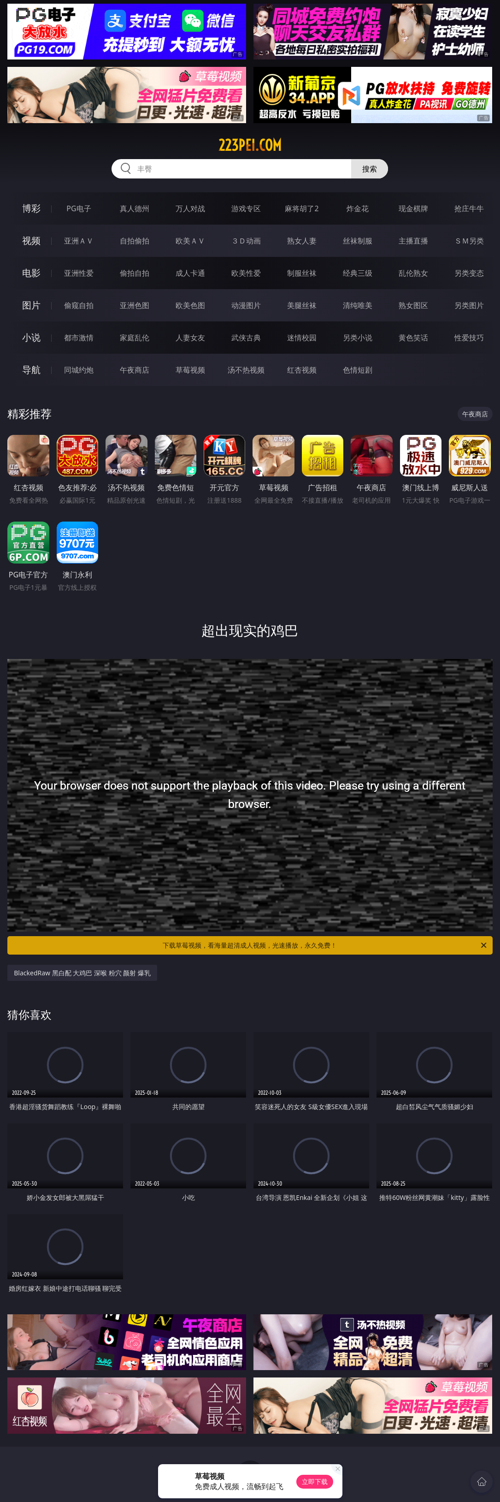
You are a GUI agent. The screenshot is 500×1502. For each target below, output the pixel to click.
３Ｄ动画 (246, 241)
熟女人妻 (302, 241)
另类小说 (357, 337)
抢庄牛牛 (469, 208)
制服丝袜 (302, 273)
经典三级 (357, 273)
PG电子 (78, 208)
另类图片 (469, 305)
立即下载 (315, 1481)
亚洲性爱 (79, 273)
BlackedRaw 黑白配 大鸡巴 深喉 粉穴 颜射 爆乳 (82, 972)
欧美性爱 (246, 273)
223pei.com (250, 145)
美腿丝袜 (302, 305)
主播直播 (413, 241)
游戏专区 (246, 208)
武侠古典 (246, 337)
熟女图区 (413, 305)
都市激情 (79, 337)
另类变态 (469, 273)
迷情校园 (302, 337)
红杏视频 (302, 370)
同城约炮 (79, 370)
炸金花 (358, 208)
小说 (31, 337)
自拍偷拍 (134, 241)
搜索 (369, 169)
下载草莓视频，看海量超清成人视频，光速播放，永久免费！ (325, 945)
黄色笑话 (413, 337)
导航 (31, 369)
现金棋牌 (413, 208)
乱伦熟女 (413, 273)
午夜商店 (134, 370)
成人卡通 (190, 273)
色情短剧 (357, 370)
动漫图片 (246, 305)
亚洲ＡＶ (79, 241)
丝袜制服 (357, 241)
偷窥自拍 (79, 305)
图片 (31, 305)
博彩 (31, 208)
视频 (31, 240)
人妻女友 (190, 337)
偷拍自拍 (134, 273)
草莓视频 (190, 370)
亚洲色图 (134, 305)
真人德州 (134, 208)
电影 (31, 273)
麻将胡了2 (301, 208)
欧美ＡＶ (190, 241)
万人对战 (190, 208)
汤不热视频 (246, 370)
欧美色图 (190, 305)
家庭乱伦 (134, 337)
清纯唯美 (357, 305)
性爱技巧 (469, 337)
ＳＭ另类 (469, 241)
